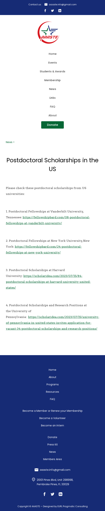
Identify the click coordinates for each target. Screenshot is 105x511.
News (52, 89)
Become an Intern (52, 425)
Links (52, 98)
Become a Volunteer (52, 418)
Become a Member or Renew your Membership (53, 411)
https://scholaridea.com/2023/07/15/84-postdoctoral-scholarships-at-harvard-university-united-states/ (48, 281)
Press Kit (52, 444)
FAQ (52, 106)
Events (52, 62)
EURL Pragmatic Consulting (72, 506)
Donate (52, 125)
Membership (52, 80)
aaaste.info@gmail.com (63, 4)
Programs (52, 384)
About (52, 115)
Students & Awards (52, 71)
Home (53, 54)
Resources (52, 392)
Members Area (52, 459)
